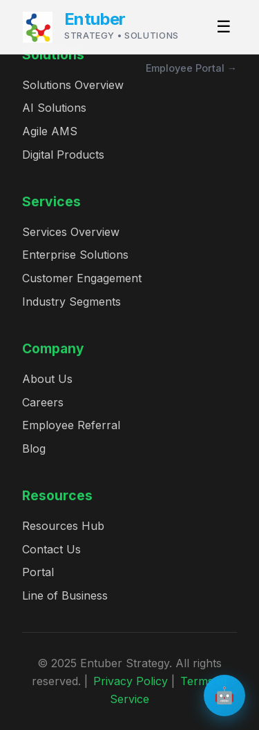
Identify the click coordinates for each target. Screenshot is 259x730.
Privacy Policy (130, 681)
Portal (38, 572)
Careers (43, 402)
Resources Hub (63, 526)
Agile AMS (49, 131)
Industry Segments (71, 301)
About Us (47, 379)
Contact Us (51, 549)
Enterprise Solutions (75, 255)
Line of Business (65, 595)
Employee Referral (71, 425)
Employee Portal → (191, 68)
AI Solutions (54, 108)
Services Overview (70, 232)
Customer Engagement (82, 278)
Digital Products (63, 154)
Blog (34, 448)
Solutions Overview (73, 85)
